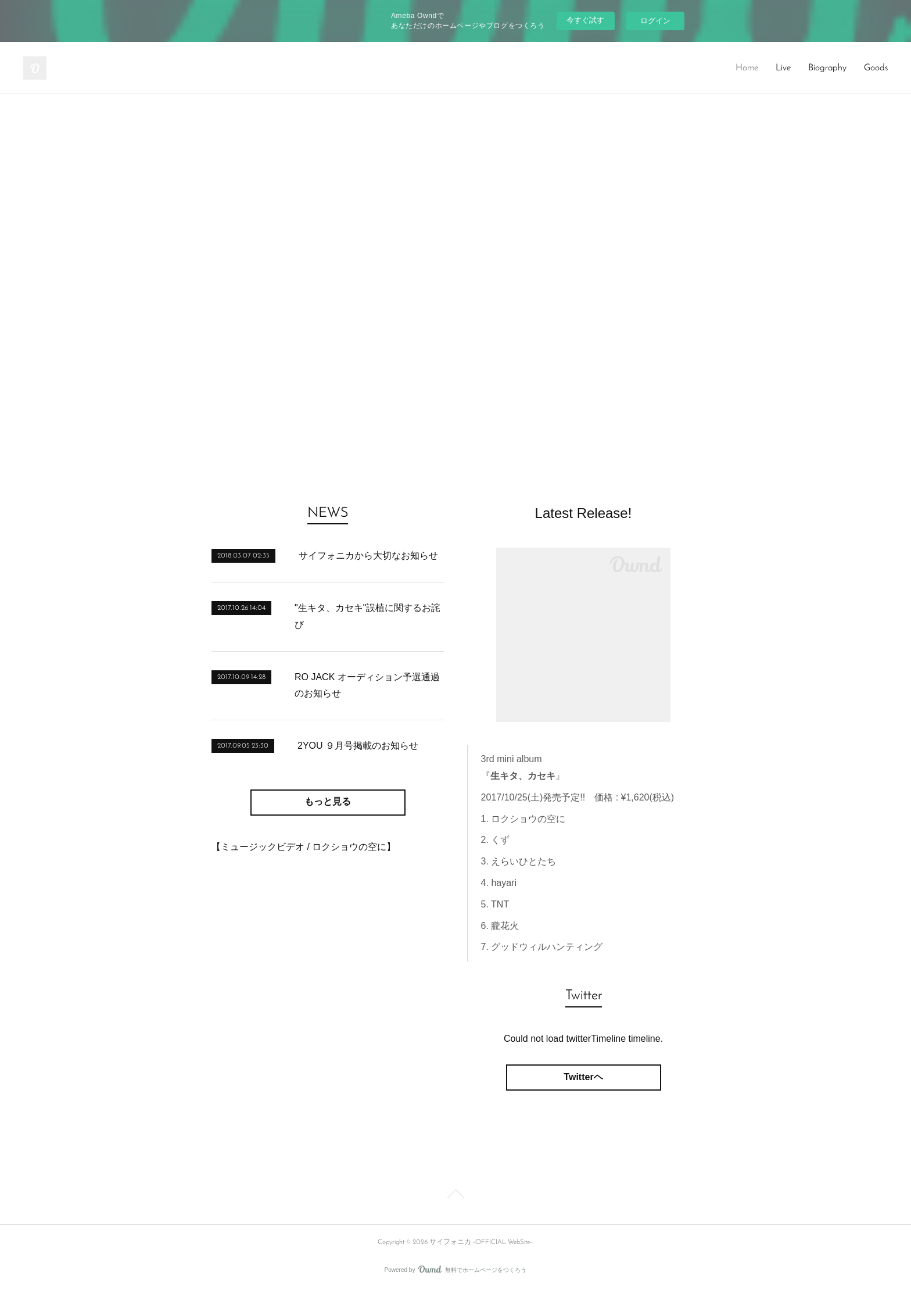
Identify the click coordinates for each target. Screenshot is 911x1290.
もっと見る (327, 802)
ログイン (655, 20)
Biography (827, 68)
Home (747, 68)
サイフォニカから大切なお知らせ (368, 555)
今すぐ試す (585, 20)
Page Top (455, 1195)
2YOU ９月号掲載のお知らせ (357, 746)
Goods (876, 68)
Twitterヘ (583, 1077)
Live (783, 68)
